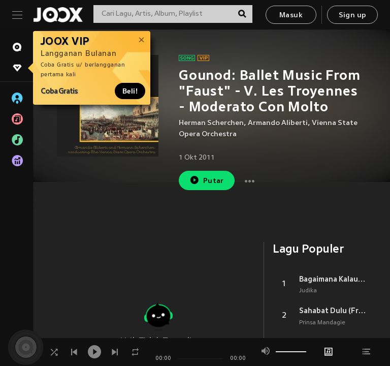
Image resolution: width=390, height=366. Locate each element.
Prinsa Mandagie (322, 323)
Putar (206, 180)
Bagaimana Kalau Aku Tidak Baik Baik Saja (332, 279)
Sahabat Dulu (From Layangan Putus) (332, 311)
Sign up (353, 15)
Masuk (291, 15)
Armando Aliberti (278, 123)
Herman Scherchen (211, 123)
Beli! (130, 91)
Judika (308, 291)
